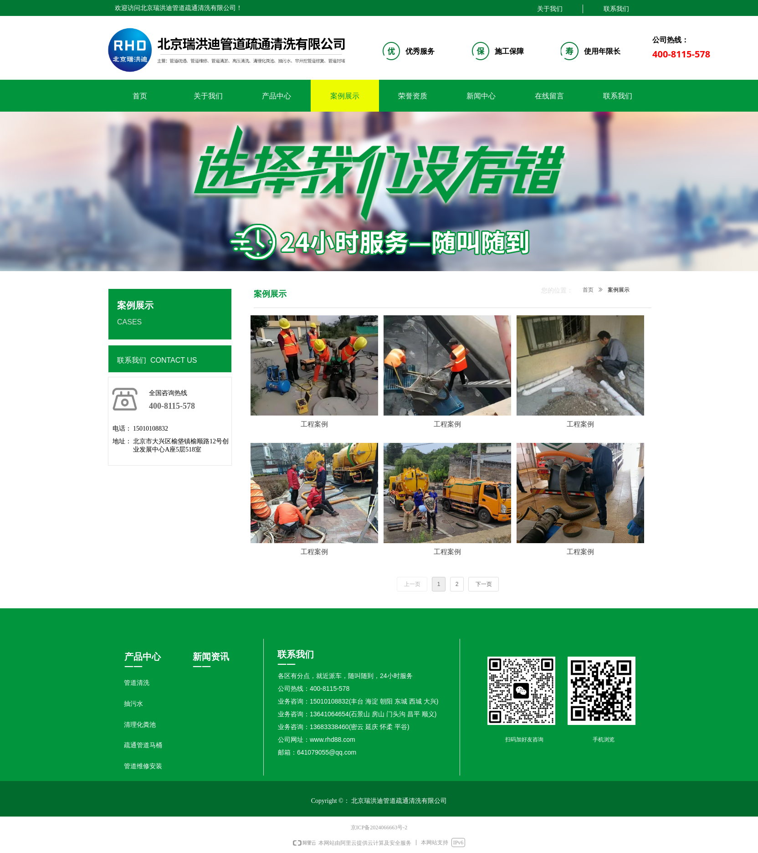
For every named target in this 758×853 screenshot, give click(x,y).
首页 (588, 290)
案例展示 (619, 290)
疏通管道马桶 (143, 745)
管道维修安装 (143, 766)
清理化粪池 (140, 724)
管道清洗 (136, 682)
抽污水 (133, 703)
